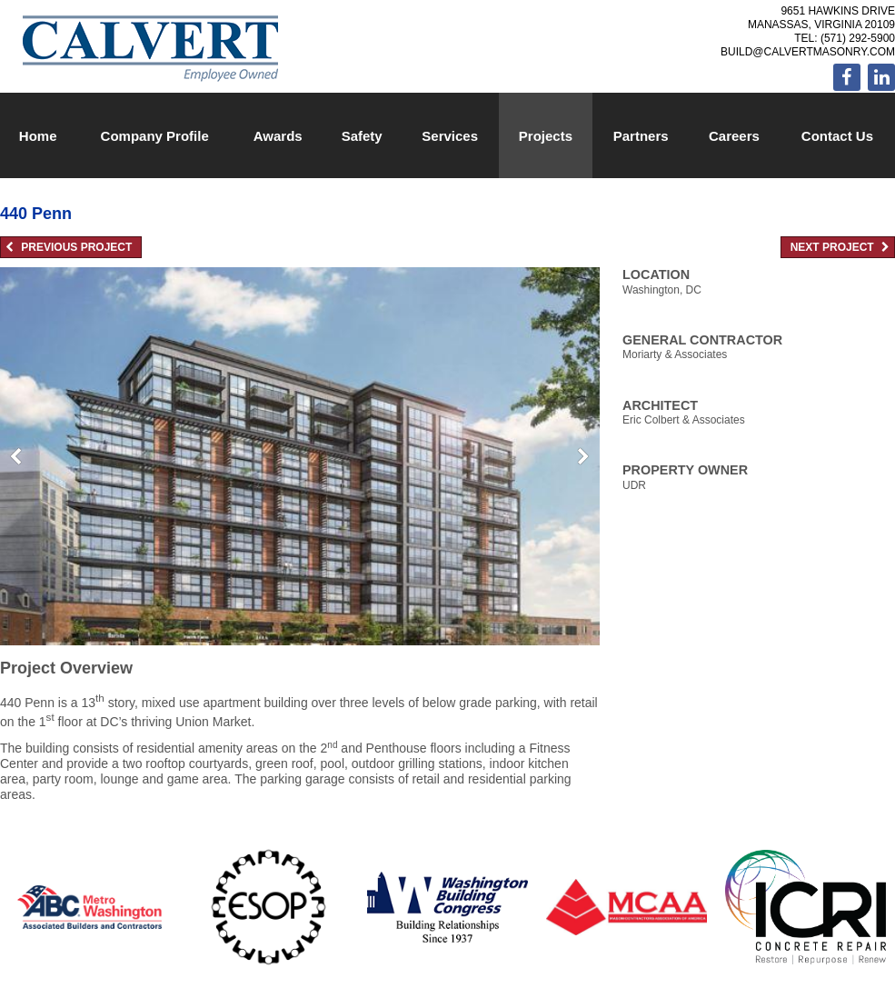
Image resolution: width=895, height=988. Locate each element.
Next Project (840, 247)
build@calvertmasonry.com (808, 51)
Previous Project (68, 247)
